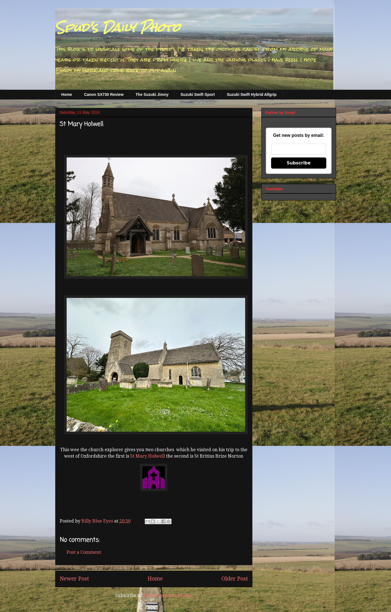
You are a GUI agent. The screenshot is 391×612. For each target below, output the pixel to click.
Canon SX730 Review (104, 94)
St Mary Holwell (147, 456)
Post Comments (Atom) (168, 595)
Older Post (234, 578)
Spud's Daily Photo (117, 27)
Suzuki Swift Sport (197, 94)
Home (66, 94)
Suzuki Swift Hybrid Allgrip (251, 94)
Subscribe (299, 163)
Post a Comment (84, 552)
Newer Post (74, 578)
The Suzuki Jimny (152, 94)
